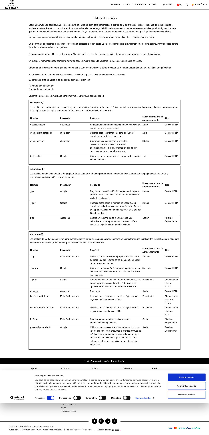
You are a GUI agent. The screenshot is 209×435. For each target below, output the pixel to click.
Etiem (153, 4)
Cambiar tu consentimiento (41, 89)
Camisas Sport (66, 394)
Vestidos (94, 380)
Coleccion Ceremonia (69, 373)
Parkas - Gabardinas (99, 373)
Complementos (67, 376)
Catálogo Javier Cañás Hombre (134, 373)
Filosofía (155, 373)
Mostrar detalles (143, 430)
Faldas (94, 390)
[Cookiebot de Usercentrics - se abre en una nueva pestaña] (17, 430)
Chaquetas (65, 383)
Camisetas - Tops (98, 387)
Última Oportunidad (98, 397)
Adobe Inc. (65, 218)
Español (199, 4)
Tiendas (155, 376)
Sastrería (155, 380)
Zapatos (64, 380)
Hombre (115, 4)
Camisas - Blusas (98, 383)
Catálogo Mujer (127, 380)
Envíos (33, 389)
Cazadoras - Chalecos (69, 387)
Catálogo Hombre (128, 376)
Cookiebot (98, 96)
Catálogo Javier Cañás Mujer (133, 383)
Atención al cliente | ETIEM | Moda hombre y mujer (41, 374)
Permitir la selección (186, 417)
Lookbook (139, 4)
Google (63, 156)
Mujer (126, 4)
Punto (63, 401)
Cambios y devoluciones (40, 385)
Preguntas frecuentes (39, 382)
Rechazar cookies (186, 426)
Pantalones (65, 397)
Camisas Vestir (67, 390)
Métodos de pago (37, 378)
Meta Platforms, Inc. (69, 256)
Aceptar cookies (186, 409)
